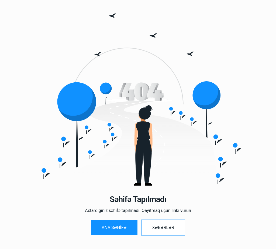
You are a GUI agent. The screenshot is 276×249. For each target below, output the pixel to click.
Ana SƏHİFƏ (114, 227)
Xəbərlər (163, 227)
